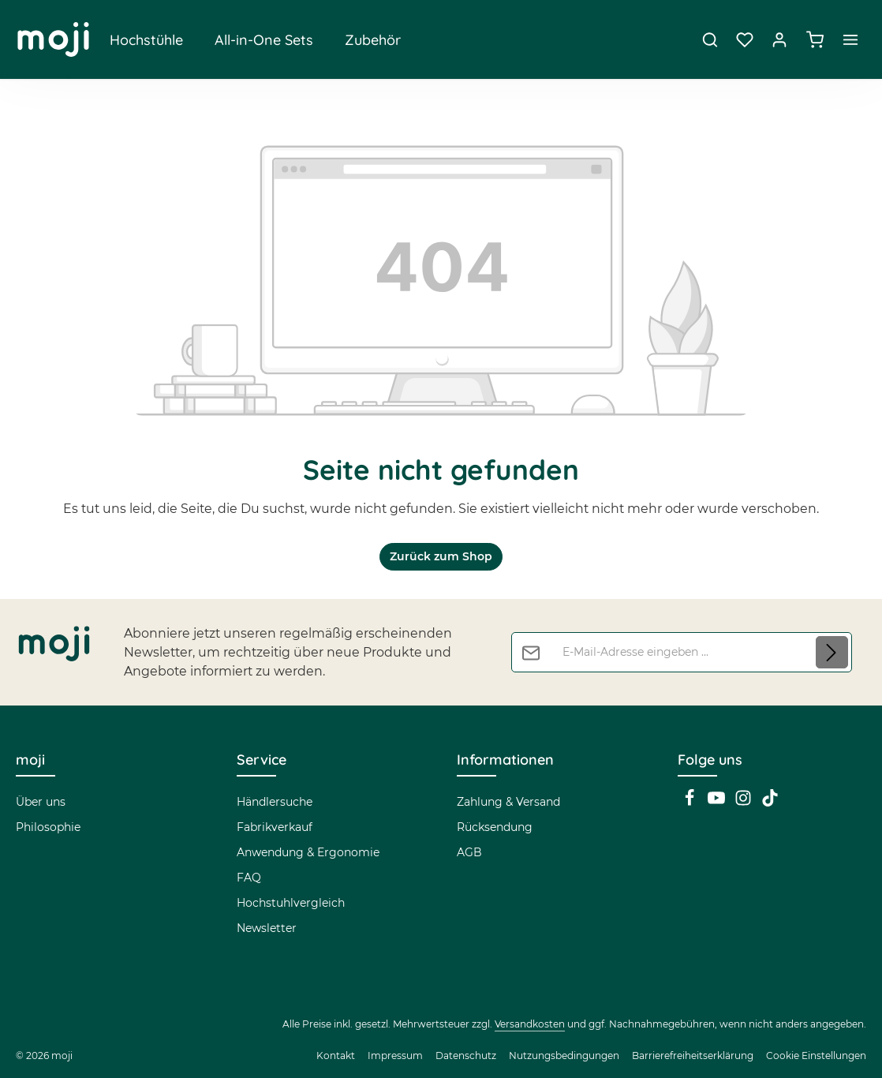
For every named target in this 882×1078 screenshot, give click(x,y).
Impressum (395, 1055)
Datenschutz (465, 1055)
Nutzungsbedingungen (564, 1055)
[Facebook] (691, 802)
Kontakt (335, 1055)
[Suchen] (710, 39)
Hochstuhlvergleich (291, 903)
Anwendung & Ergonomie (308, 852)
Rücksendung (495, 827)
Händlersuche (274, 802)
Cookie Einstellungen (816, 1055)
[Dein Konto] (779, 39)
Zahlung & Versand (508, 802)
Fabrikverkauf (274, 827)
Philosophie (48, 827)
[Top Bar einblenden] (850, 39)
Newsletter (267, 928)
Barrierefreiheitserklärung (692, 1055)
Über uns (40, 802)
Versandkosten (530, 1024)
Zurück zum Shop (441, 556)
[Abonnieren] (832, 653)
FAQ (249, 877)
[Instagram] (744, 802)
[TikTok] (770, 802)
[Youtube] (718, 802)
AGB (469, 852)
